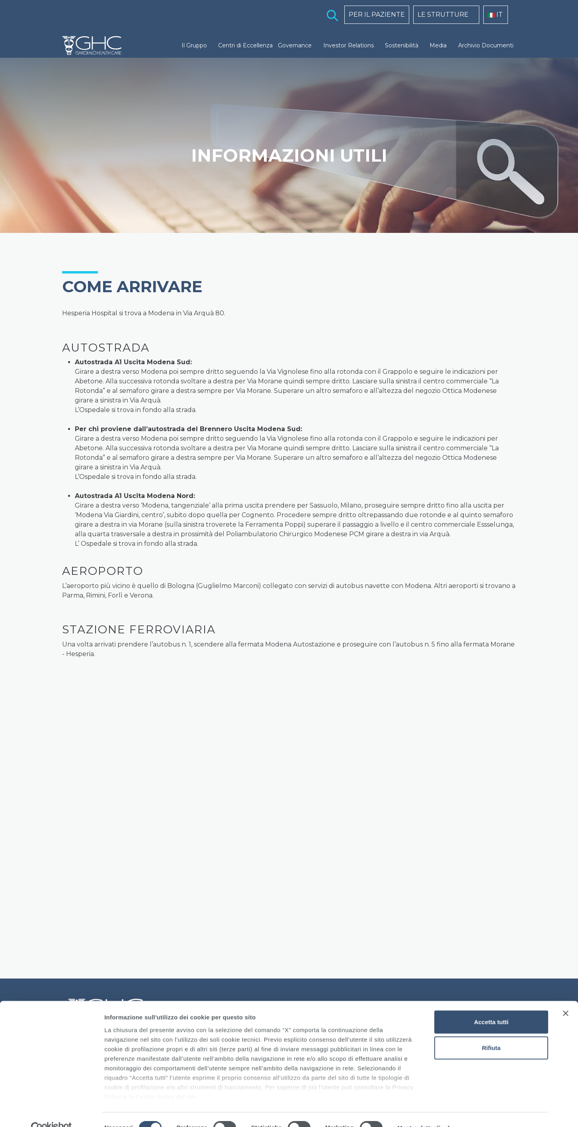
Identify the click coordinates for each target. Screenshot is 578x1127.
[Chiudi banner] (565, 997)
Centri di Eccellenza (245, 45)
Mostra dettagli (418, 1111)
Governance (295, 45)
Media (438, 45)
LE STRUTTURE (443, 14)
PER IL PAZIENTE (377, 14)
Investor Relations (348, 45)
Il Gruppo (194, 45)
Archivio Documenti (486, 45)
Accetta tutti (491, 1005)
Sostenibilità (401, 45)
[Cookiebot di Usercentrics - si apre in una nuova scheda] (51, 1111)
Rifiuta (491, 1031)
